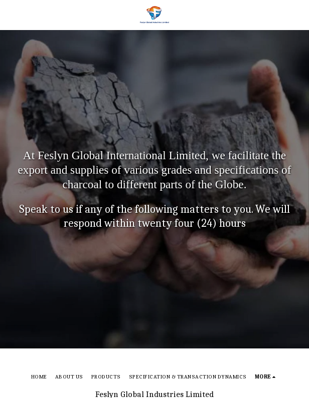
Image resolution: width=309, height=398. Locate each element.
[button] (11, 14)
